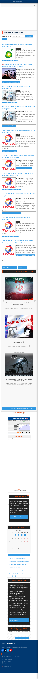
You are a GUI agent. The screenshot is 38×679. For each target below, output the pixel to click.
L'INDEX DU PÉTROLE (19, 555)
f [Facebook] (2, 650)
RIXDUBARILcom (8, 643)
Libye (21, 508)
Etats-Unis (16, 505)
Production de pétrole (19, 609)
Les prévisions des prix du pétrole (16, 570)
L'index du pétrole (14, 620)
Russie (21, 510)
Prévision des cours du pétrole (15, 610)
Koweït (17, 508)
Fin (24, 267)
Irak (26, 505)
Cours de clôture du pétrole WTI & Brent (17, 593)
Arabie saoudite (19, 501)
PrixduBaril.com (5, 670)
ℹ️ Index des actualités (6, 661)
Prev (3, 301)
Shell (14, 614)
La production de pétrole (14, 567)
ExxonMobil (11, 600)
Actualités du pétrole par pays (18, 516)
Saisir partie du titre (6, 36)
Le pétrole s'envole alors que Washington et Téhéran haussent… (19, 379)
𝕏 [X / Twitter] (5, 650)
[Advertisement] (19, 19)
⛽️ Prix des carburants (6, 666)
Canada (12, 503)
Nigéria (11, 510)
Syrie (25, 510)
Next (35, 301)
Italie (14, 508)
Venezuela (12, 512)
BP (19, 587)
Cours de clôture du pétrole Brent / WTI (18, 564)
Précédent (20, 267)
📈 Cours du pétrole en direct (6, 657)
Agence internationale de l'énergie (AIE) (17, 585)
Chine (16, 503)
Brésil (25, 501)
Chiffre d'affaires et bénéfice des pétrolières (19, 561)
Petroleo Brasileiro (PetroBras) (15, 607)
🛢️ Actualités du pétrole (7, 659)
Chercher (29, 36)
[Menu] (35, 1)
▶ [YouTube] (10, 650)
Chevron (10, 589)
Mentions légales (18, 658)
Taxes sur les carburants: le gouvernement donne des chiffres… (19, 341)
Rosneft (17, 612)
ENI (27, 596)
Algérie (11, 501)
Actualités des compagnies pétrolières (17, 558)
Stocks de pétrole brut (20, 614)
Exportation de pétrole (18, 598)
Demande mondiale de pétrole (19, 596)
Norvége (16, 510)
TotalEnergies (12, 615)
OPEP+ (14, 603)
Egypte (19, 503)
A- (34, 5)
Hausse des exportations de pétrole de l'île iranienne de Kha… (19, 303)
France (22, 505)
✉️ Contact (17, 656)
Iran (11, 508)
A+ (31, 5)
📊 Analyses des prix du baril (7, 663)
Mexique (25, 508)
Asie (17, 587)
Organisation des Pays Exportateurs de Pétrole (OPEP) (18, 575)
